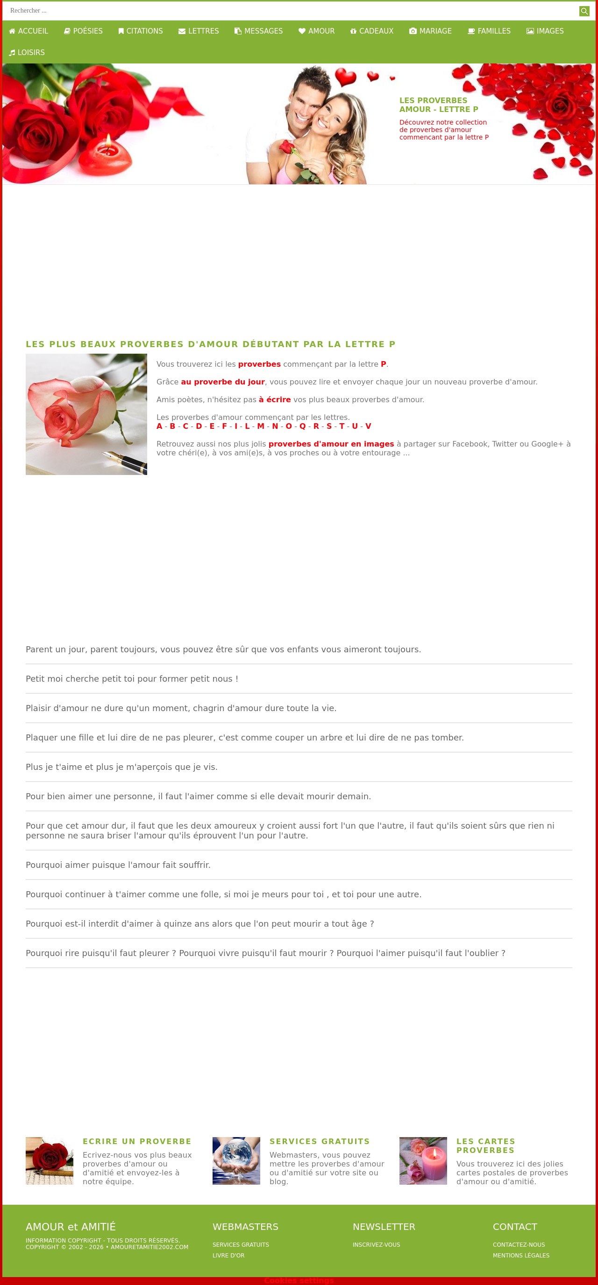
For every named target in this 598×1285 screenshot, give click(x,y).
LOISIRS (27, 53)
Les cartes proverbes (486, 1146)
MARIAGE (430, 31)
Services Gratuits (320, 1141)
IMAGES (545, 31)
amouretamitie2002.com (149, 1247)
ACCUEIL (28, 31)
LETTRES (198, 31)
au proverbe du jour (223, 381)
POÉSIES (83, 31)
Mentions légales (521, 1255)
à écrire (275, 399)
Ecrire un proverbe (137, 1141)
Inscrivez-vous (376, 1245)
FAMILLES (489, 31)
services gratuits (241, 1245)
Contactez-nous (519, 1245)
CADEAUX (371, 31)
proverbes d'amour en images (331, 444)
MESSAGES (259, 31)
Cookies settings (299, 1280)
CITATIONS (141, 31)
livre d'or (229, 1255)
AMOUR (317, 31)
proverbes (259, 364)
